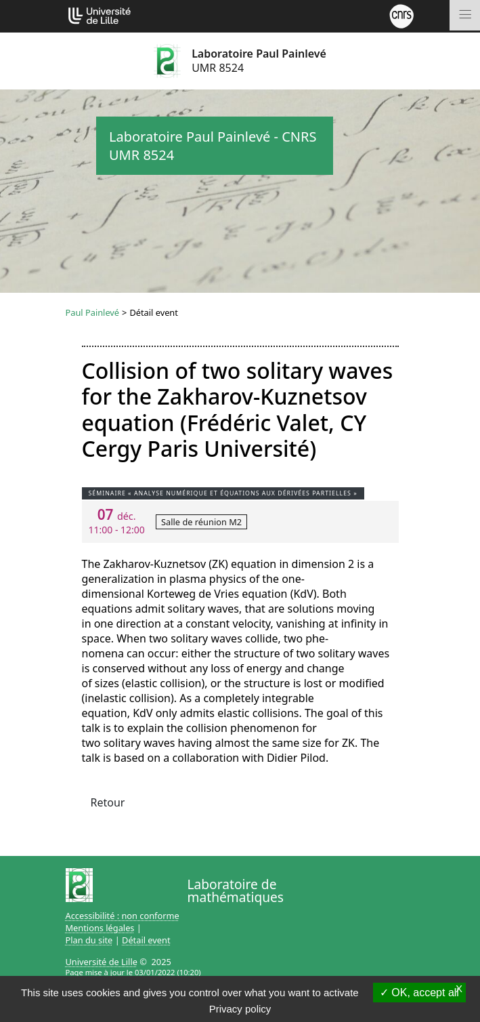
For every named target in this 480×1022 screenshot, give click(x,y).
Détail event (146, 940)
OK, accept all (419, 992)
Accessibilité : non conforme (122, 915)
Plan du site (89, 940)
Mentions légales (100, 928)
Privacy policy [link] (240, 1009)
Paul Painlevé (93, 312)
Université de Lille (101, 962)
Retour (108, 802)
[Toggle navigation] (465, 15)
